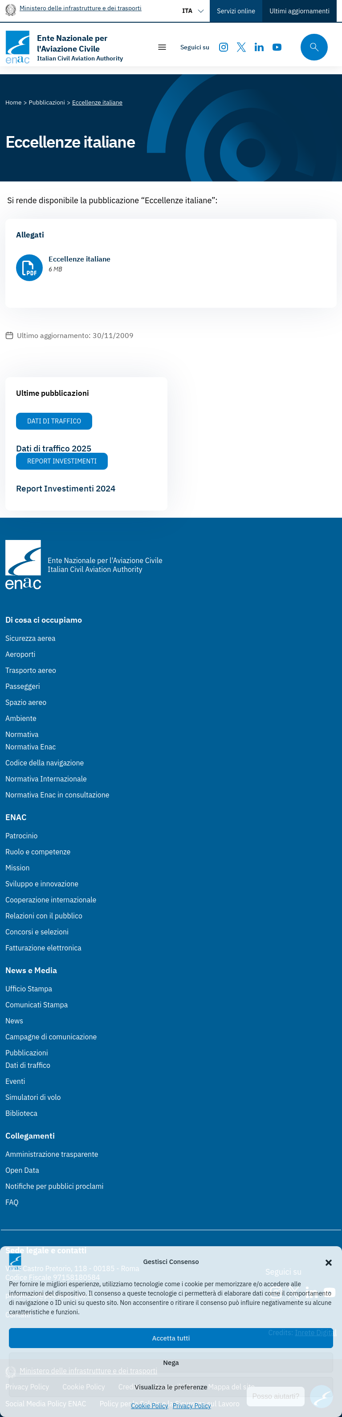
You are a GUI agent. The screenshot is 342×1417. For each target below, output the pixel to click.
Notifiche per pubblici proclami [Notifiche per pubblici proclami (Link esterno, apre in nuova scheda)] (54, 1186)
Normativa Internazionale (46, 778)
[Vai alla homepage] (73, 47)
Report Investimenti (62, 461)
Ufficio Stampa (28, 988)
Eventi (15, 1081)
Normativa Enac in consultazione (57, 794)
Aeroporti (20, 654)
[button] (328, 1261)
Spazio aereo (25, 702)
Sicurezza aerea (30, 638)
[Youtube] (277, 47)
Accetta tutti (171, 1338)
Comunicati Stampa (36, 1004)
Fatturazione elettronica (43, 947)
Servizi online (236, 11)
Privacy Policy (192, 1406)
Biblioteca (21, 1113)
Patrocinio (21, 835)
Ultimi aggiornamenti (299, 11)
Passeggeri (22, 686)
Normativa (22, 734)
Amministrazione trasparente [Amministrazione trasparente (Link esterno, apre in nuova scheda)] (51, 1154)
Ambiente (21, 718)
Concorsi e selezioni (37, 931)
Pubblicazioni (26, 1052)
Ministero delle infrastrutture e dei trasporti (81, 8)
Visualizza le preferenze (171, 1387)
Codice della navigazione (44, 762)
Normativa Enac (30, 746)
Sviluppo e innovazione (41, 883)
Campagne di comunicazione (51, 1036)
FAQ (12, 1202)
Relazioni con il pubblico (43, 915)
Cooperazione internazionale (50, 899)
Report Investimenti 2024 (65, 488)
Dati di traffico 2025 (53, 448)
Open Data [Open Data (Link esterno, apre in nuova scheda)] (22, 1170)
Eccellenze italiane (79, 258)
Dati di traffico (27, 1065)
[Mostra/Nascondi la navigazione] (162, 47)
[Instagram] (223, 47)
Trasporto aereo (30, 670)
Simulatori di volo (33, 1097)
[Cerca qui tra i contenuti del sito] (311, 47)
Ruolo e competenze (37, 851)
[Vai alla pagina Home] (13, 102)
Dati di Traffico (54, 421)
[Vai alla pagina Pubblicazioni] (47, 102)
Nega (171, 1362)
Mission (17, 867)
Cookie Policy (149, 1406)
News (14, 1020)
